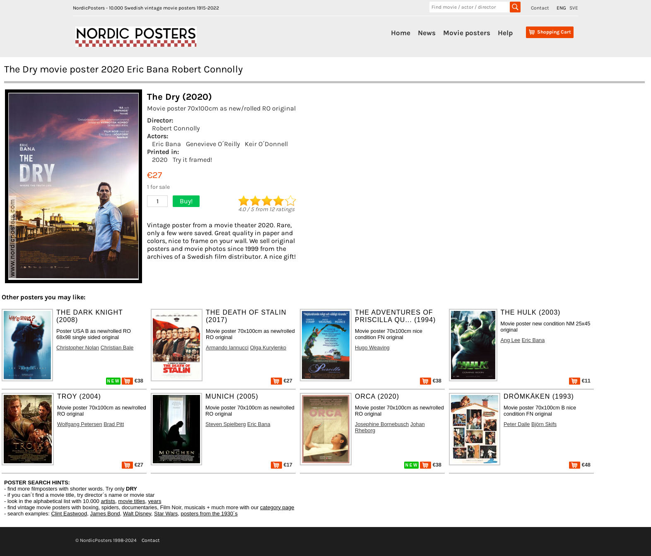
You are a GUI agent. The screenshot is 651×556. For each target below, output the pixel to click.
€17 (281, 465)
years (155, 501)
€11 (580, 381)
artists (108, 501)
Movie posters (466, 33)
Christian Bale (117, 347)
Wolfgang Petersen (79, 424)
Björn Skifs (544, 424)
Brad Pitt (114, 424)
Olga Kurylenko (268, 347)
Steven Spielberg (225, 424)
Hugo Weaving (372, 347)
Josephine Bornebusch (382, 424)
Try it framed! (192, 160)
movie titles (131, 501)
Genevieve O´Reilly (213, 144)
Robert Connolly (176, 128)
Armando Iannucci (227, 347)
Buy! (186, 201)
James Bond (105, 513)
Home (400, 33)
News (427, 33)
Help (505, 33)
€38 (132, 381)
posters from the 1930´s (209, 513)
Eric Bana (166, 144)
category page (277, 507)
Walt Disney (137, 513)
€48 (580, 465)
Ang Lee (511, 340)
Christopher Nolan (77, 347)
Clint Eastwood (69, 513)
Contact (540, 8)
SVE (573, 8)
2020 (160, 160)
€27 (281, 381)
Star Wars (166, 513)
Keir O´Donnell (266, 144)
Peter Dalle (517, 424)
